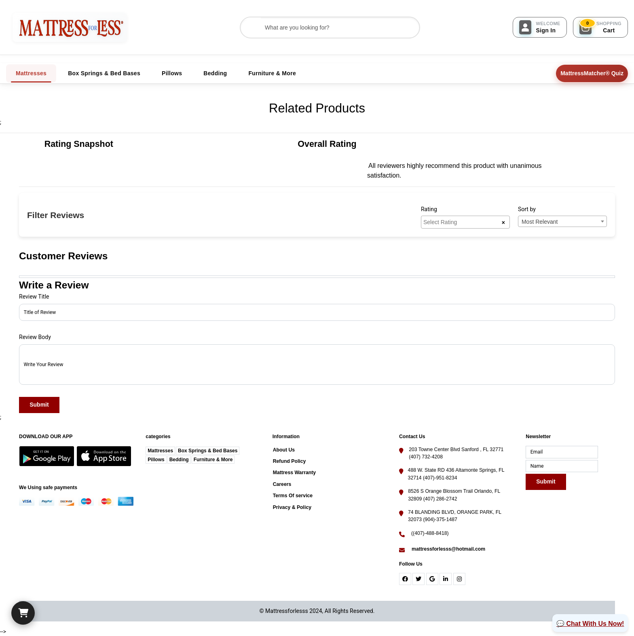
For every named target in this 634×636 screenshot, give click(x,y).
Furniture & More (213, 459)
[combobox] (465, 222)
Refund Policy (289, 461)
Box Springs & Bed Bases (207, 451)
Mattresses (160, 451)
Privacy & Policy (292, 507)
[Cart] (23, 613)
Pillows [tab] (172, 73)
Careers (282, 484)
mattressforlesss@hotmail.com (448, 549)
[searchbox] (462, 221)
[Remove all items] (503, 222)
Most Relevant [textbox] (540, 221)
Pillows (156, 459)
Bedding (179, 459)
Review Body (35, 337)
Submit (39, 405)
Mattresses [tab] (31, 73)
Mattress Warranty (294, 472)
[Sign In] (540, 27)
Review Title (34, 296)
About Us (284, 450)
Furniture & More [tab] (272, 73)
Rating (429, 209)
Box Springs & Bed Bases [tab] (104, 73)
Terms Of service (293, 495)
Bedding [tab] (215, 73)
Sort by (527, 209)
